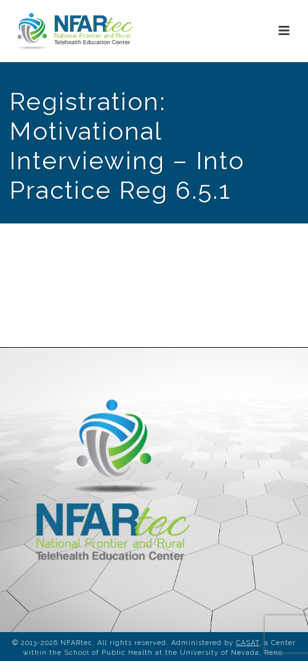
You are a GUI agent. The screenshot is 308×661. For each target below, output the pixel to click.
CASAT (247, 643)
